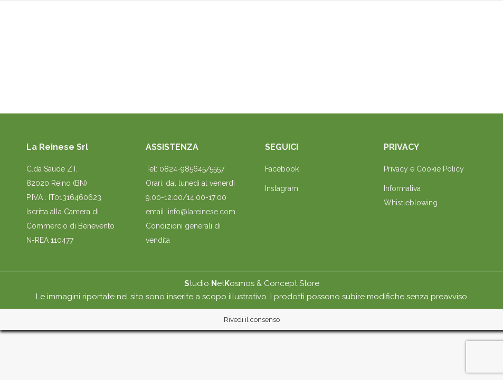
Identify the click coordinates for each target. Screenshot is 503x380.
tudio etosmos (219, 283)
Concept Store (291, 283)
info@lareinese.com (201, 211)
